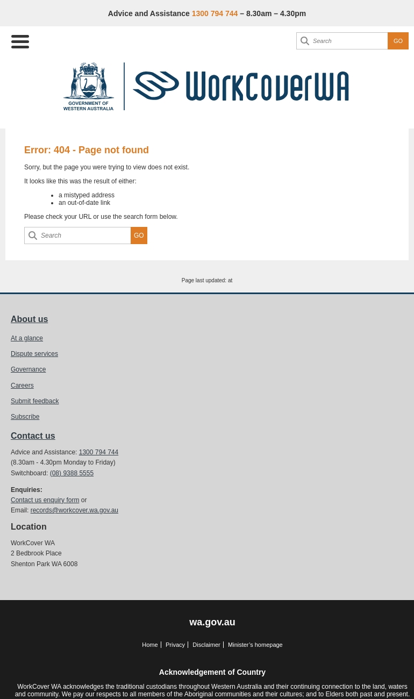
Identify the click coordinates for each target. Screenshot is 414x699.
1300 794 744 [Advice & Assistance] (215, 13)
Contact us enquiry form (45, 500)
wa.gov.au (212, 622)
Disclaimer (206, 644)
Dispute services (34, 354)
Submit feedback (35, 401)
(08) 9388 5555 (72, 473)
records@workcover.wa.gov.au (74, 510)
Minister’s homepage (255, 644)
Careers (22, 385)
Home (150, 644)
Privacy (175, 644)
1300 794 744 (98, 452)
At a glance (27, 338)
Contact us (33, 435)
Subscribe (25, 416)
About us (29, 319)
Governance (28, 369)
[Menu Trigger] (20, 40)
